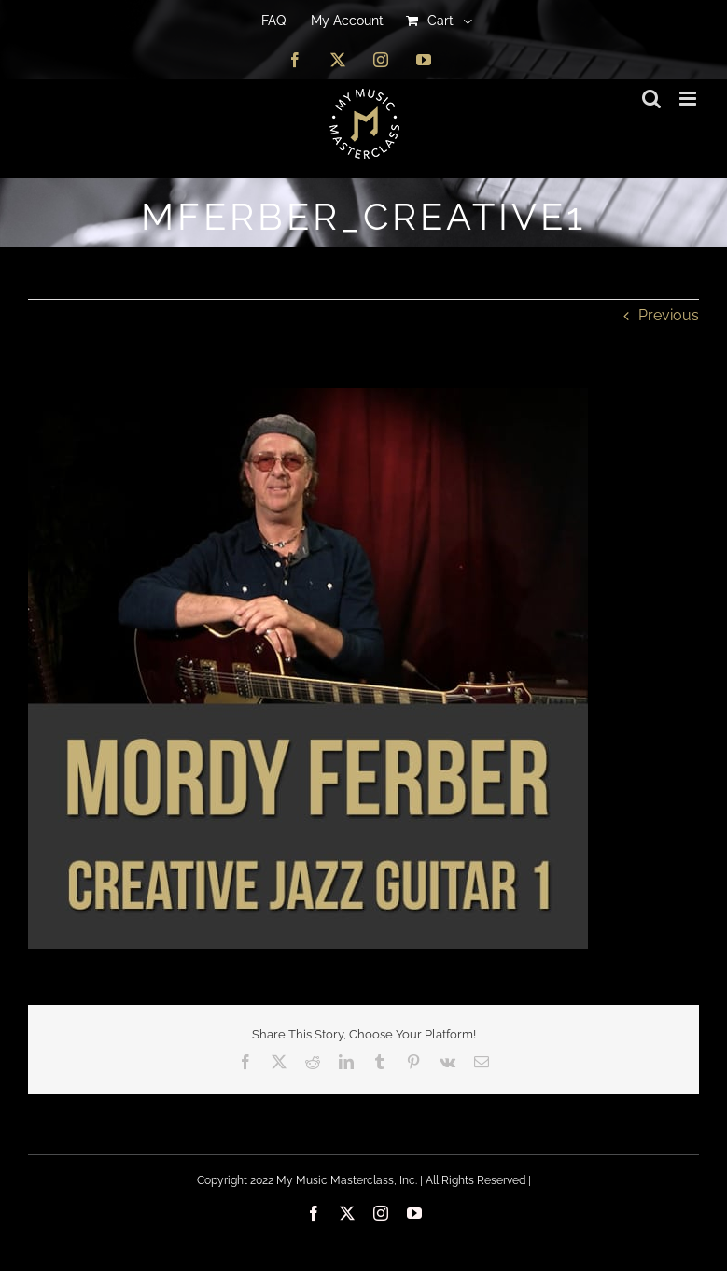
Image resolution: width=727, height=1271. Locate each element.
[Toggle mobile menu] (689, 98)
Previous (668, 315)
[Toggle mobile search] (651, 98)
